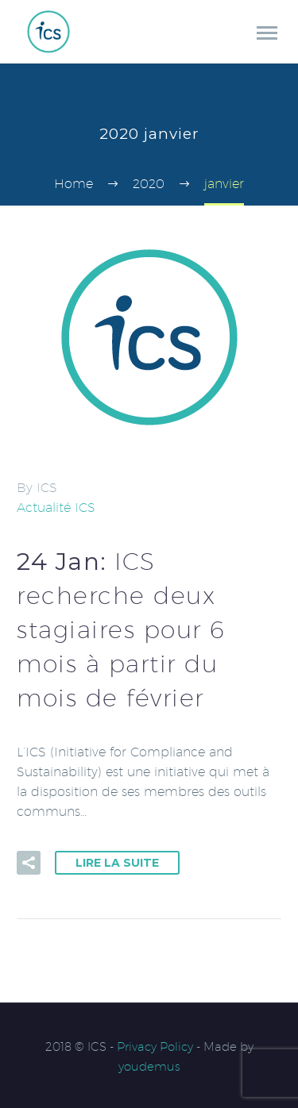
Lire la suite (117, 863)
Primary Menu (267, 33)
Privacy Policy (155, 1046)
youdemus (149, 1066)
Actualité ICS (56, 507)
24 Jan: (121, 629)
